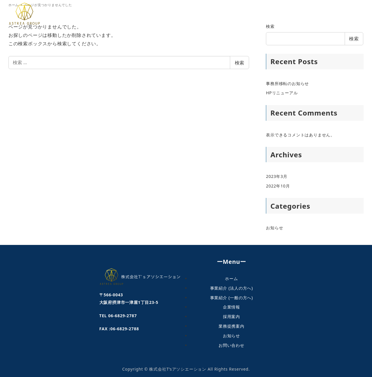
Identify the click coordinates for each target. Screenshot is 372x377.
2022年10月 (278, 186)
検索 (239, 62)
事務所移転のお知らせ (287, 83)
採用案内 (231, 316)
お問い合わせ (231, 345)
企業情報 (231, 306)
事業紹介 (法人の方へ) (231, 288)
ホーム (231, 278)
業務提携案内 (231, 326)
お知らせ (274, 227)
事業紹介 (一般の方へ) (231, 297)
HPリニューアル (282, 92)
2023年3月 (276, 176)
